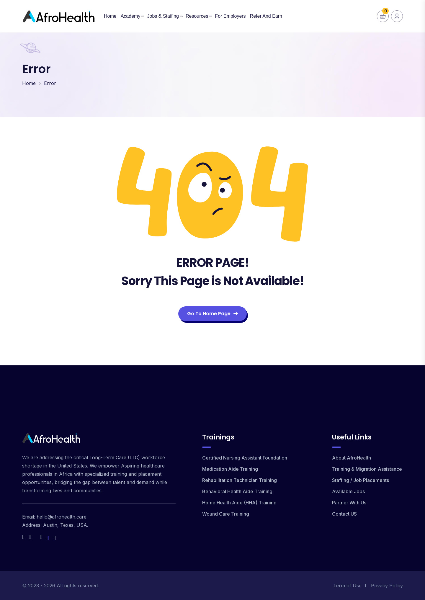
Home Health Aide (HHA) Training (239, 503)
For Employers (230, 16)
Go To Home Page (212, 313)
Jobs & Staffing (163, 16)
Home (110, 16)
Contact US (344, 514)
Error (50, 83)
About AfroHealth (351, 458)
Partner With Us (349, 503)
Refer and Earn (266, 16)
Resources (197, 16)
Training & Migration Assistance (367, 469)
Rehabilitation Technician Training (239, 480)
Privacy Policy (387, 585)
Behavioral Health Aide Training (237, 491)
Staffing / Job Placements (360, 480)
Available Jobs (348, 491)
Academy (130, 16)
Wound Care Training (225, 514)
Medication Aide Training (230, 469)
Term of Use (347, 585)
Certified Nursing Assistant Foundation (244, 458)
